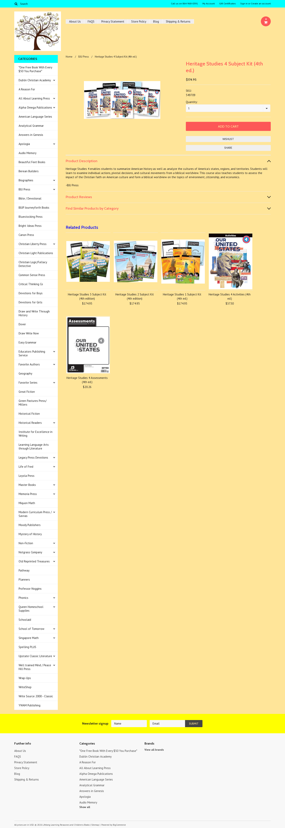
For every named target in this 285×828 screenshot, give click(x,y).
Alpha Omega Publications (35, 107)
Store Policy (138, 21)
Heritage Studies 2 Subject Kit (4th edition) (134, 296)
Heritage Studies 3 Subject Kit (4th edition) (87, 296)
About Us (75, 21)
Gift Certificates (227, 3)
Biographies (26, 180)
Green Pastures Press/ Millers (33, 402)
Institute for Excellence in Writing (35, 433)
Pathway (24, 570)
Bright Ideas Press (30, 226)
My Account (208, 3)
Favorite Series (28, 382)
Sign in (244, 3)
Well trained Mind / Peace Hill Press (35, 667)
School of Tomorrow (31, 629)
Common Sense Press (32, 275)
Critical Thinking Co (31, 284)
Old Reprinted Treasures (34, 561)
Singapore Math (29, 638)
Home (69, 56)
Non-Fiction (26, 543)
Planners (24, 579)
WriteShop (25, 687)
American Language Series (35, 116)
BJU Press (24, 189)
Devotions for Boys (31, 293)
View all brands (154, 749)
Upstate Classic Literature (35, 656)
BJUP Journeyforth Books (34, 207)
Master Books (27, 485)
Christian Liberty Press (33, 244)
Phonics (23, 598)
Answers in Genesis (31, 135)
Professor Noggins (30, 588)
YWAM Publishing (29, 705)
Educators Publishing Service (32, 353)
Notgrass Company (30, 552)
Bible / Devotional (30, 198)
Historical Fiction (29, 413)
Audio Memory (27, 153)
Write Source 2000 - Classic (36, 696)
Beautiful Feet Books (32, 162)
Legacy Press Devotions (33, 457)
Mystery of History (30, 534)
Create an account (261, 3)
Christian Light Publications (36, 253)
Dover (22, 324)
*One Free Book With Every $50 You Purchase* (35, 69)
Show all (84, 807)
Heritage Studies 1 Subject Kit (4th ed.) (182, 296)
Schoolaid (25, 620)
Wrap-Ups (25, 678)
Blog (156, 21)
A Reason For (27, 89)
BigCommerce (119, 824)
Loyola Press (26, 476)
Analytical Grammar (31, 126)
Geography (25, 373)
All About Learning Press (34, 98)
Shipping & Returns (178, 21)
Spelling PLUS (27, 647)
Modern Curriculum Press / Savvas (35, 514)
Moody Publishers (30, 525)
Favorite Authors (29, 364)
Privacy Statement (112, 21)
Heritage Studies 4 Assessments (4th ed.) (87, 380)
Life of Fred (26, 466)
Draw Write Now (29, 333)
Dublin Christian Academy (35, 80)
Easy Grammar (27, 342)
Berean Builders (29, 171)
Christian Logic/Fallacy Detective (33, 264)
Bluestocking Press (31, 217)
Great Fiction (27, 392)
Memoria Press (28, 494)
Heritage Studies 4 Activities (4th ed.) (230, 296)
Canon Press (26, 235)
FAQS (91, 21)
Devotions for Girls (30, 302)
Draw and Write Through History (34, 313)
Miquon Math (27, 503)
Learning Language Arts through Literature (34, 446)
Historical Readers (30, 423)
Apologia (24, 144)
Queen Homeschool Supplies (31, 608)
